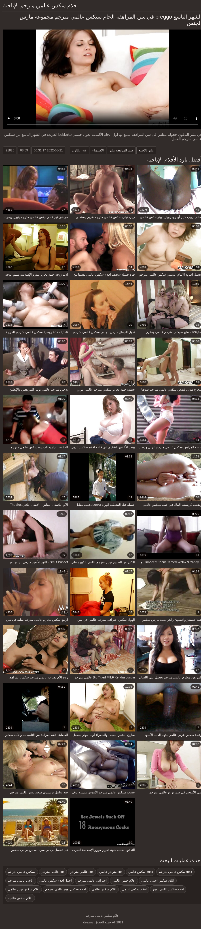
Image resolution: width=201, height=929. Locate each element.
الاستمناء (96, 150)
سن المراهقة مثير (119, 150)
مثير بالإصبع (144, 150)
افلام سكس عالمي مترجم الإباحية (38, 5)
